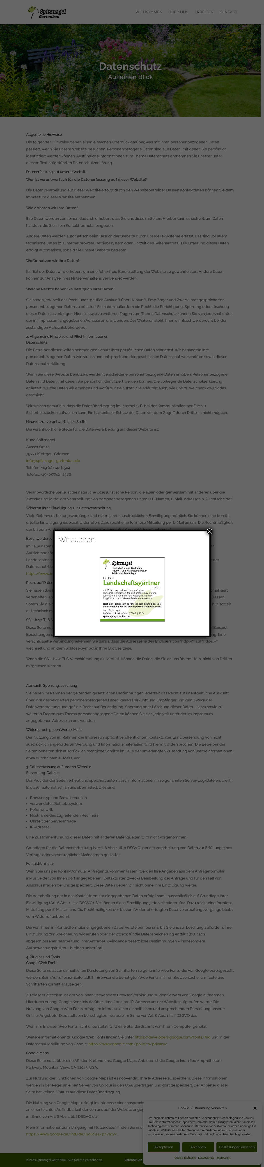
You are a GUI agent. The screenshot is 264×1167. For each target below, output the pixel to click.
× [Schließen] (209, 531)
